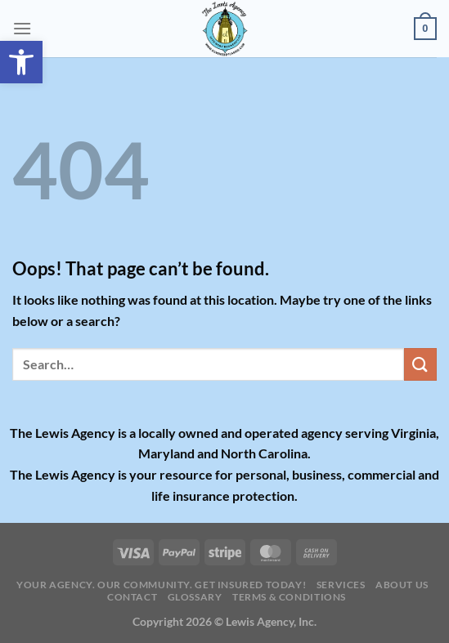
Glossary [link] (195, 597)
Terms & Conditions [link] (289, 597)
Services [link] (341, 584)
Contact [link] (132, 597)
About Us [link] (402, 584)
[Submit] (420, 364)
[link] (21, 62)
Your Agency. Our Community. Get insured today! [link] (161, 584)
